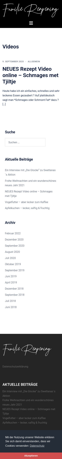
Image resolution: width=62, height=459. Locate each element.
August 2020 (12, 251)
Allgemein (34, 61)
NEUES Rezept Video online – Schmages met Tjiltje (30, 75)
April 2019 (11, 282)
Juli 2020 (10, 258)
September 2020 (14, 245)
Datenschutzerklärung (15, 366)
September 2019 (14, 270)
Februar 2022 (13, 233)
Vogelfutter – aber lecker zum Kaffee (26, 202)
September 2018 (14, 294)
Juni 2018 (11, 307)
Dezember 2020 (14, 239)
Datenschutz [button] (37, 445)
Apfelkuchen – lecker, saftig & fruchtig (27, 208)
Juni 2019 (11, 276)
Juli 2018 (10, 301)
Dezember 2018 (14, 288)
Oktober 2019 (13, 264)
